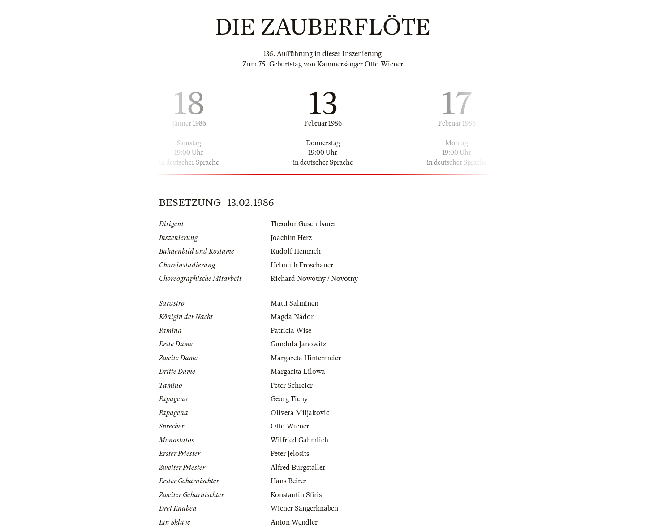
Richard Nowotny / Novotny (314, 279)
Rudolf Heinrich (296, 251)
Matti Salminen (294, 303)
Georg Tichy (289, 399)
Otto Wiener (290, 426)
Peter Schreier (292, 385)
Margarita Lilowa (298, 371)
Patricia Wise (291, 331)
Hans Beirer (288, 481)
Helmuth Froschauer (302, 265)
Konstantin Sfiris (296, 495)
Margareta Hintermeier (306, 358)
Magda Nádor (292, 317)
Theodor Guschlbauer (303, 224)
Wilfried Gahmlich (299, 440)
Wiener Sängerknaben (304, 508)
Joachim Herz (291, 238)
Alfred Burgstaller (298, 467)
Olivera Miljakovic (300, 413)
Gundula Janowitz (298, 344)
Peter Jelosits (290, 454)
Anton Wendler (294, 522)
